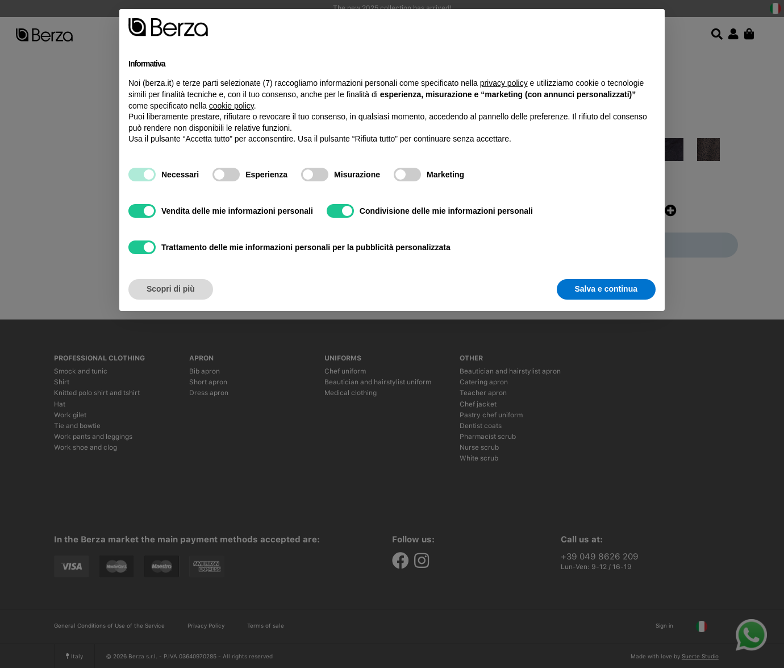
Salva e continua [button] (606, 288)
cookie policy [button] (231, 105)
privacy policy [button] (504, 83)
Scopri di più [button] (171, 288)
